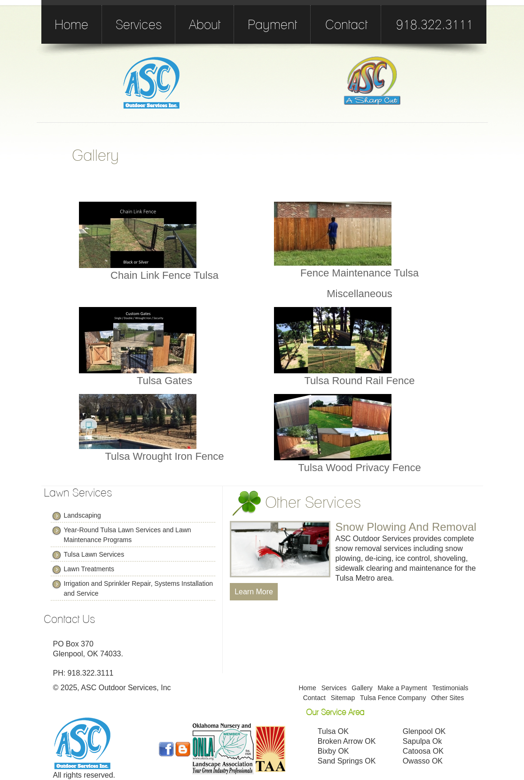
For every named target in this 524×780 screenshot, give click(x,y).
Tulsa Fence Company (393, 697)
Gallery (362, 688)
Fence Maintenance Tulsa (359, 273)
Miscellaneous (359, 293)
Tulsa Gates (164, 380)
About (204, 24)
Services (139, 24)
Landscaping (82, 515)
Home (71, 24)
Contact (346, 24)
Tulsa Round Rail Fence (359, 380)
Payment (272, 24)
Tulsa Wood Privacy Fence (359, 467)
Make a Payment (402, 688)
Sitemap (343, 697)
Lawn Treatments (89, 569)
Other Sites (447, 697)
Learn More (254, 592)
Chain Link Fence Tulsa (164, 275)
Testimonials (450, 688)
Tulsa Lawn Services (94, 554)
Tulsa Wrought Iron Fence (164, 456)
